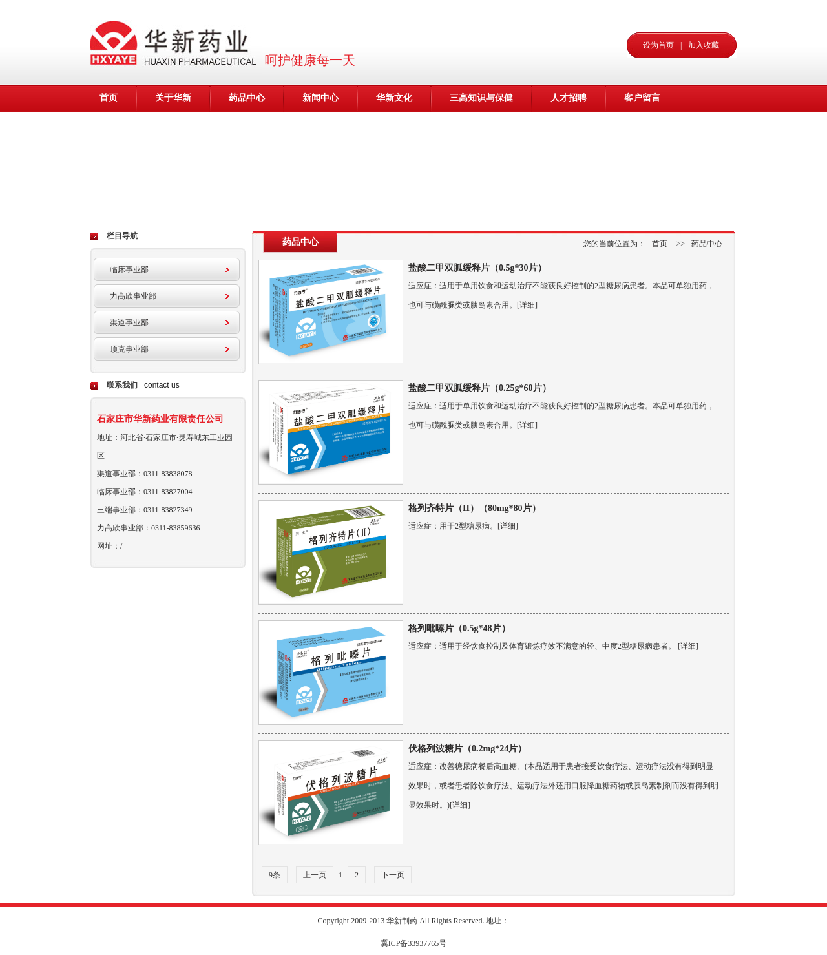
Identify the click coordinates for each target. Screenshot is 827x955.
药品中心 (247, 98)
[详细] (527, 305)
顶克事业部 (129, 348)
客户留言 (642, 98)
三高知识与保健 (481, 98)
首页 (108, 98)
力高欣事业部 (133, 295)
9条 (274, 874)
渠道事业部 (129, 322)
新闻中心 (320, 98)
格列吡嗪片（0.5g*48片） (459, 628)
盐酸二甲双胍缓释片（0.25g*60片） (479, 388)
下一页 (392, 874)
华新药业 (176, 42)
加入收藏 (703, 45)
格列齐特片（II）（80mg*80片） (474, 508)
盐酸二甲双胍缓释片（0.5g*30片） (477, 268)
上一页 (314, 874)
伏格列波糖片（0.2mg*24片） (467, 748)
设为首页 (658, 45)
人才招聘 (568, 98)
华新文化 (394, 98)
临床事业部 (129, 269)
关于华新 (173, 98)
